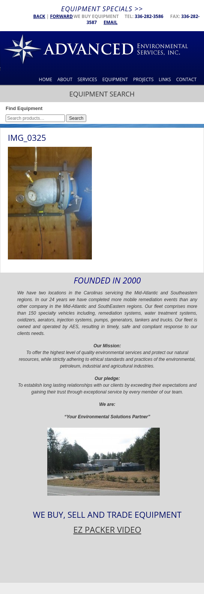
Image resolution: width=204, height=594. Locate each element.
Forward (61, 16)
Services (87, 79)
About (64, 79)
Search (76, 118)
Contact (186, 79)
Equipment (115, 79)
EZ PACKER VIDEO (107, 529)
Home (45, 79)
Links (165, 79)
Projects (143, 79)
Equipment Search (102, 93)
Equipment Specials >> (102, 8)
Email (110, 22)
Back (39, 16)
